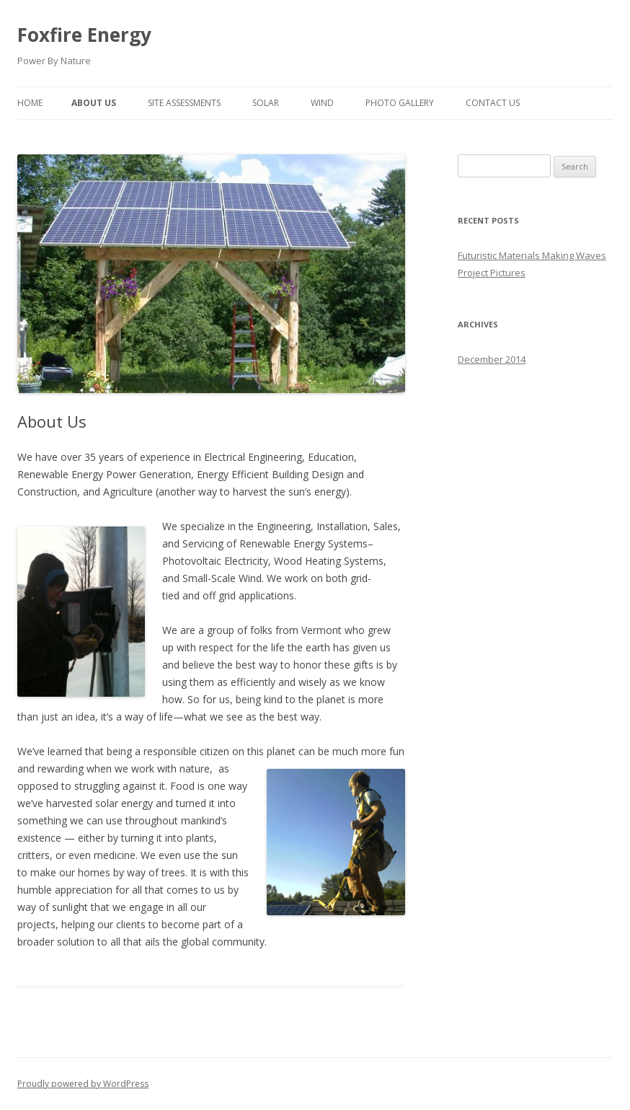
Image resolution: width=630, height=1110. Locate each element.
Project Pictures (491, 272)
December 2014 (491, 359)
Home (30, 103)
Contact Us (493, 103)
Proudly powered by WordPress (82, 1084)
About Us (93, 103)
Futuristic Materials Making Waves (532, 255)
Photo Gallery (399, 103)
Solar (265, 103)
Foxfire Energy (84, 35)
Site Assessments (184, 103)
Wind (322, 103)
